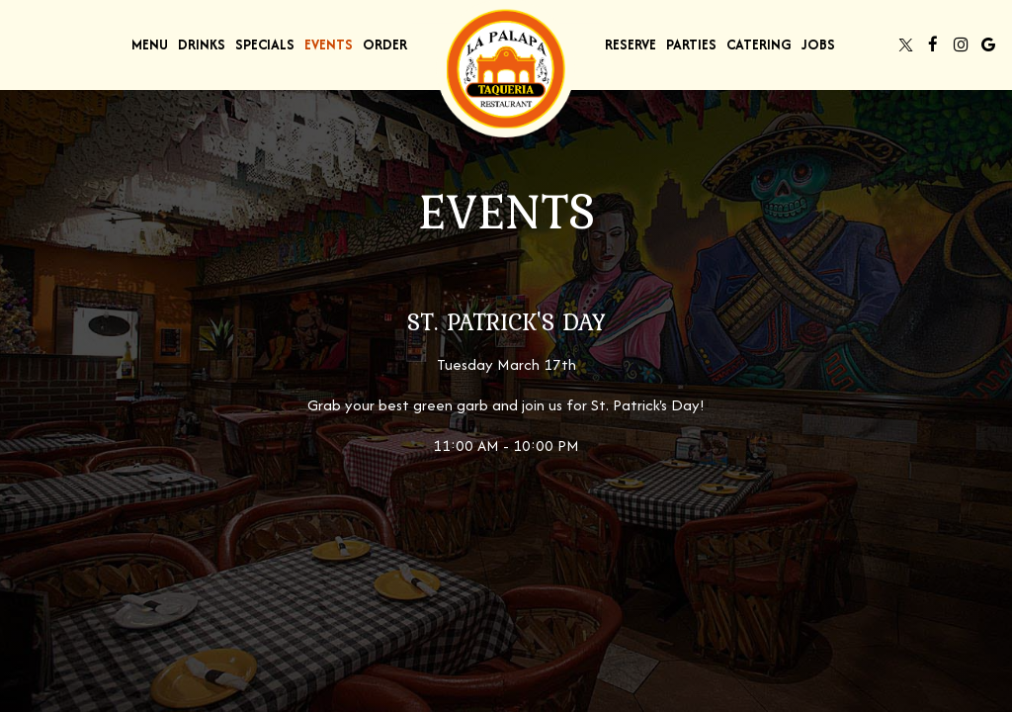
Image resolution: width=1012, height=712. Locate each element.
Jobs (818, 44)
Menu (149, 44)
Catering (759, 44)
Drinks (201, 44)
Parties (691, 44)
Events (328, 44)
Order (385, 44)
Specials (265, 44)
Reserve (630, 44)
